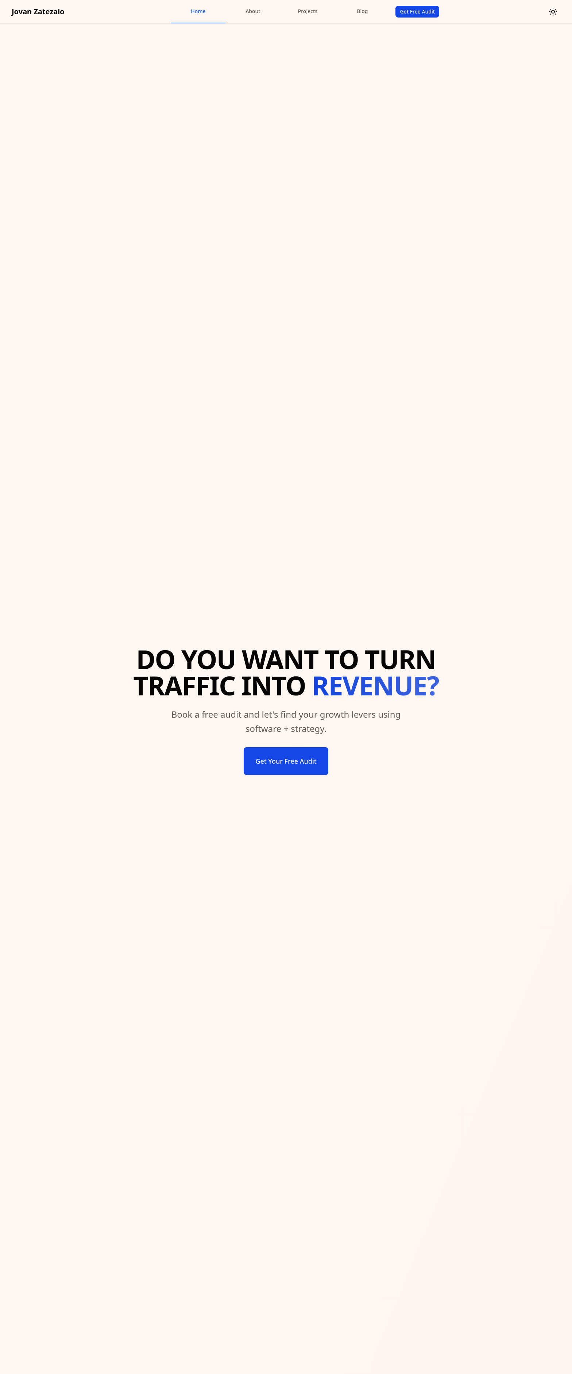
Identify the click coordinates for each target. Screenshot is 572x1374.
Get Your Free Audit (285, 761)
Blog (362, 11)
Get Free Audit (417, 11)
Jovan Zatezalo (38, 11)
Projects (308, 11)
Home (198, 11)
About (253, 11)
